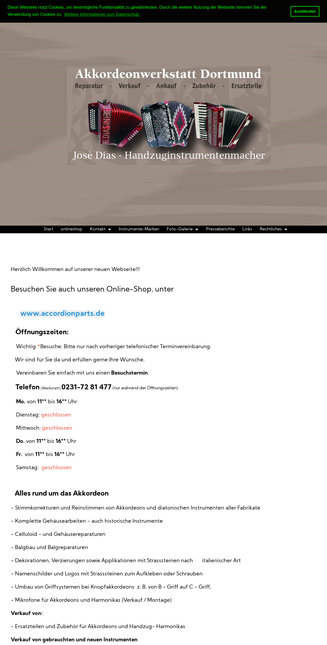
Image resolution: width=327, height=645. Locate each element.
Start (48, 229)
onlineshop (71, 229)
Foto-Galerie (180, 229)
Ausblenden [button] (305, 11)
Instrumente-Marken (139, 229)
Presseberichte (220, 229)
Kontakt (97, 229)
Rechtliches (271, 229)
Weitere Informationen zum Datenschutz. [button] (102, 14)
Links (247, 229)
